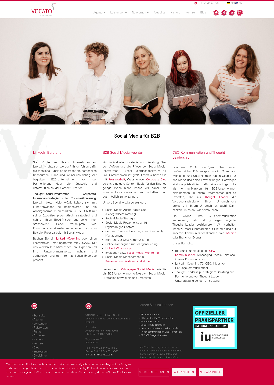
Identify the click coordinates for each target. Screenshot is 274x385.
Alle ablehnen (184, 372)
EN (238, 3)
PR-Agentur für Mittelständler (156, 318)
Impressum (41, 351)
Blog (36, 347)
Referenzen (41, 327)
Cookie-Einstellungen (154, 372)
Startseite (39, 315)
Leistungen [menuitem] (118, 12)
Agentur (39, 319)
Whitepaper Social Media (138, 269)
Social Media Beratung (152, 324)
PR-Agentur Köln (149, 314)
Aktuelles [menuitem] (159, 12)
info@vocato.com (103, 354)
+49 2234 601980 (209, 3)
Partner (38, 331)
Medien (231, 233)
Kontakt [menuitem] (190, 12)
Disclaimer (40, 355)
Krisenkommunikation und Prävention (161, 331)
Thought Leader (216, 197)
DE (230, 3)
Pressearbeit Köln (150, 321)
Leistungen (41, 323)
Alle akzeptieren (211, 372)
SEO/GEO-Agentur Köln (153, 335)
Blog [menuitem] (203, 12)
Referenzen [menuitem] (140, 12)
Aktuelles (39, 335)
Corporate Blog (156, 179)
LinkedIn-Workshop (118, 248)
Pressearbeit (117, 179)
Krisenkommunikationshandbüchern (128, 261)
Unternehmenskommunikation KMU (160, 328)
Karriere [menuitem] (175, 12)
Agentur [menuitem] (99, 12)
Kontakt (38, 343)
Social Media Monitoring (143, 252)
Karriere (38, 339)
